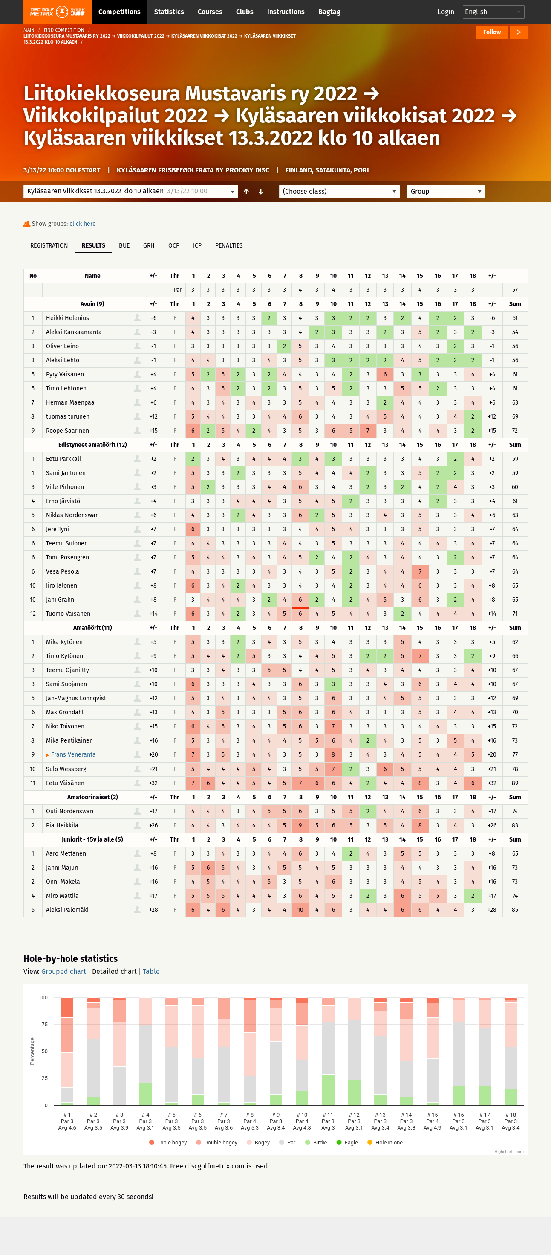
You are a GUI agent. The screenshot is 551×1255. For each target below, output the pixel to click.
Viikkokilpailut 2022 (115, 115)
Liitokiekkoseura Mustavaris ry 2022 (190, 93)
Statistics (169, 12)
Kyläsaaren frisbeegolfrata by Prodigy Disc (193, 170)
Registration (49, 245)
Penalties (229, 245)
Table (151, 971)
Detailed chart (114, 971)
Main (29, 30)
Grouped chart (63, 971)
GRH (149, 245)
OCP (173, 245)
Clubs (245, 12)
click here (82, 223)
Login (446, 12)
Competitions (119, 12)
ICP (197, 245)
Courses (210, 12)
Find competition (64, 30)
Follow (492, 32)
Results (93, 245)
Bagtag (329, 12)
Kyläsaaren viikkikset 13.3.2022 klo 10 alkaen (232, 137)
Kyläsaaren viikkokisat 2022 (365, 115)
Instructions (286, 12)
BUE (124, 245)
